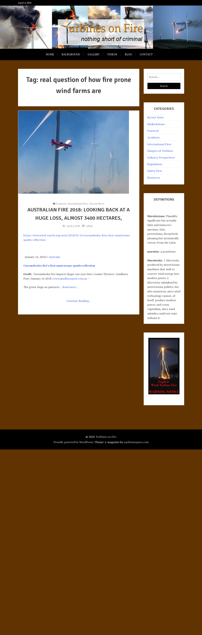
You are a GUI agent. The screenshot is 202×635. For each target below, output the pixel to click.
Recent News (97, 203)
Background (71, 54)
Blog (128, 54)
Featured (61, 203)
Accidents (153, 137)
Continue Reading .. (78, 301)
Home (50, 54)
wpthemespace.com (136, 442)
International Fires (78, 203)
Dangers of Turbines (160, 151)
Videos (112, 54)
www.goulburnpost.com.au (70, 278)
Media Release (156, 124)
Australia (54, 257)
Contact (146, 54)
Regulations (154, 164)
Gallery (94, 54)
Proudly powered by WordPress (73, 442)
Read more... (70, 287)
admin (89, 226)
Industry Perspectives (161, 157)
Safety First (154, 171)
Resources (153, 177)
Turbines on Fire (106, 437)
